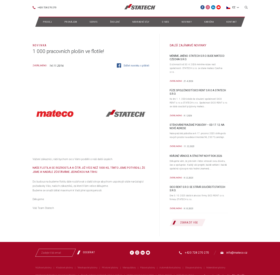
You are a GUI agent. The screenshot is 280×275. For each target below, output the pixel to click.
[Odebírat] (87, 252)
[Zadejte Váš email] (55, 253)
